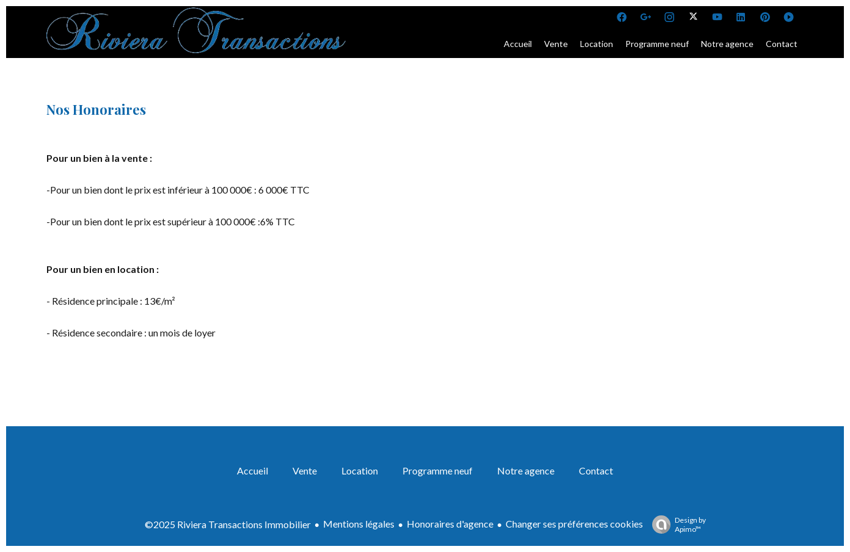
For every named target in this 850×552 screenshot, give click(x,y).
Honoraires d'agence (450, 523)
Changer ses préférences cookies (574, 523)
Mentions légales (358, 523)
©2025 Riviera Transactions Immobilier (228, 524)
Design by (676, 524)
